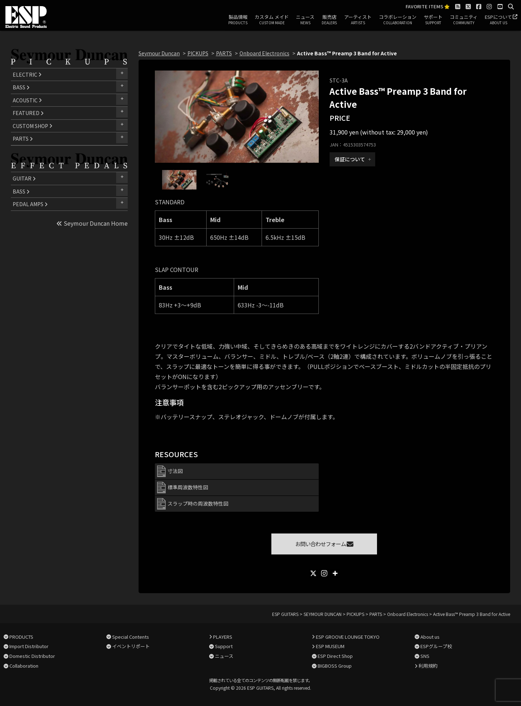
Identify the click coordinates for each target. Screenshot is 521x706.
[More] (335, 573)
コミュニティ (464, 19)
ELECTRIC (27, 74)
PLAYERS (222, 636)
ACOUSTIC (27, 100)
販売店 (329, 19)
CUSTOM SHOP (32, 125)
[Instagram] (324, 573)
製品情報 (237, 19)
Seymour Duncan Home (92, 223)
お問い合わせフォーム (324, 544)
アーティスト (358, 19)
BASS (21, 87)
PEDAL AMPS (30, 204)
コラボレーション (397, 19)
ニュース (305, 19)
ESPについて (498, 19)
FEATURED (28, 112)
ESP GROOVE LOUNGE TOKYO (348, 636)
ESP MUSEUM (330, 646)
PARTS (23, 138)
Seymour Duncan (159, 53)
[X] (313, 573)
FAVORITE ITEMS (428, 6)
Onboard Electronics (264, 53)
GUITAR (24, 178)
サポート (433, 19)
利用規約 (428, 665)
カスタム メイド (272, 19)
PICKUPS (197, 53)
